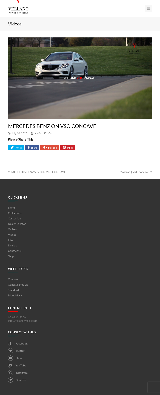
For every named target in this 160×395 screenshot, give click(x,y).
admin (37, 133)
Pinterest (17, 380)
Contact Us (15, 250)
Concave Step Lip (18, 284)
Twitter (16, 350)
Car (50, 133)
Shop (11, 256)
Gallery (12, 229)
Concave (13, 279)
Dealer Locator (17, 223)
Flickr (15, 358)
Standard (13, 290)
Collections (15, 213)
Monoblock (15, 295)
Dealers (12, 245)
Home (11, 207)
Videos (12, 234)
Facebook (18, 343)
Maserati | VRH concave (136, 171)
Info (10, 240)
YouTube (17, 365)
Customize (14, 218)
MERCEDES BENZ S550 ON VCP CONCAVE (37, 171)
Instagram (18, 372)
